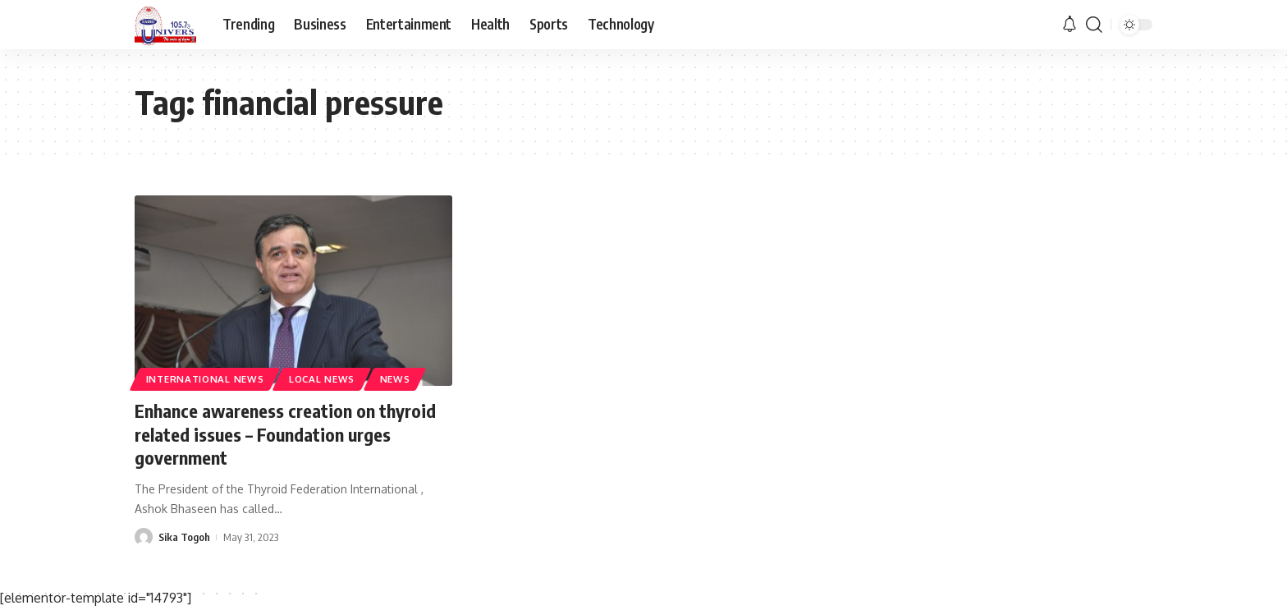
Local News (322, 379)
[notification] (1069, 25)
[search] (1094, 25)
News (395, 379)
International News (205, 379)
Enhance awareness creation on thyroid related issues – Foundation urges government (285, 434)
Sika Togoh (184, 536)
